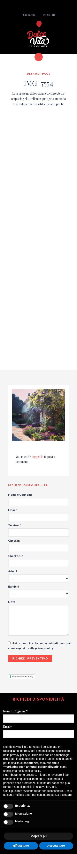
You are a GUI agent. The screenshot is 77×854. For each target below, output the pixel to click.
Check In (14, 540)
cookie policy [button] (33, 770)
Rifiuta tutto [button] (21, 845)
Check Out (15, 556)
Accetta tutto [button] (56, 845)
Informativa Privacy (22, 676)
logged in (37, 457)
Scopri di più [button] (38, 836)
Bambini (13, 586)
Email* (12, 510)
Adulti (12, 571)
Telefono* (14, 525)
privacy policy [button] (18, 755)
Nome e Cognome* (20, 494)
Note (11, 602)
